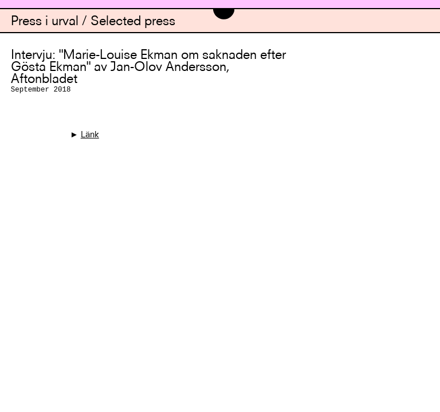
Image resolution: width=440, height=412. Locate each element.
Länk (90, 135)
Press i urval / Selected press (93, 22)
